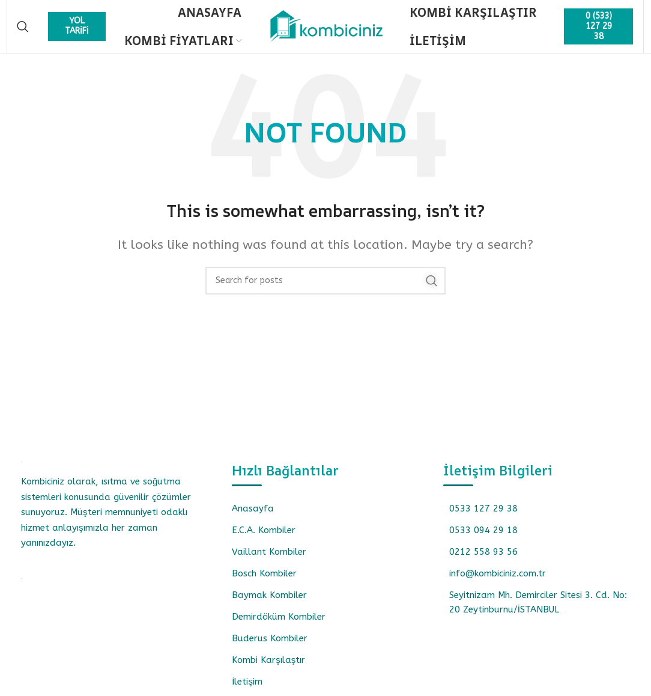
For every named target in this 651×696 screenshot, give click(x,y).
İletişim (247, 688)
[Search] (23, 30)
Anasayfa (253, 515)
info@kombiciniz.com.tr (497, 580)
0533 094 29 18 (483, 537)
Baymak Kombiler (269, 602)
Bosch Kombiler (264, 580)
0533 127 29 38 (483, 515)
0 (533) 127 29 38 (599, 29)
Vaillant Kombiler (269, 559)
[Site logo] (325, 29)
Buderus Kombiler (269, 645)
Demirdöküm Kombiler (279, 623)
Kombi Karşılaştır (268, 667)
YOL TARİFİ (77, 29)
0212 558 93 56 (483, 559)
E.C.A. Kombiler (263, 537)
